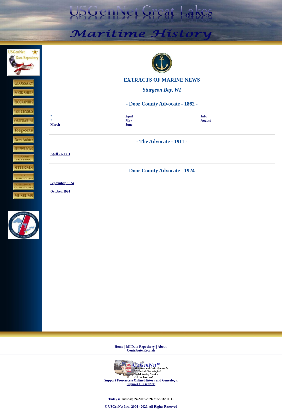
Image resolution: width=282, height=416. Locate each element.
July (204, 116)
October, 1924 (60, 191)
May (129, 120)
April (129, 116)
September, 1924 (62, 183)
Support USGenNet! (141, 384)
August (206, 120)
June (129, 124)
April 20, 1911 (60, 154)
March (55, 124)
